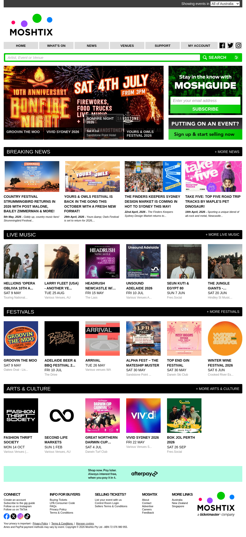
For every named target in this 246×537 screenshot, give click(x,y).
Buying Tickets (58, 499)
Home (21, 46)
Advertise (147, 506)
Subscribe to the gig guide (19, 503)
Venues (127, 46)
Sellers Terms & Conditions (111, 506)
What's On (56, 46)
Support (162, 46)
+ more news (227, 152)
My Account (199, 46)
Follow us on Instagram (18, 506)
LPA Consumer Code (62, 503)
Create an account (15, 499)
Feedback (148, 512)
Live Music (21, 234)
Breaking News (28, 151)
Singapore (178, 506)
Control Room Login (107, 503)
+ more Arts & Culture (217, 389)
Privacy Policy (58, 509)
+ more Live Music (222, 234)
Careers (147, 509)
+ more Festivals (223, 312)
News (92, 46)
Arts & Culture (29, 388)
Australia (177, 499)
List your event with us (108, 499)
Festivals (20, 312)
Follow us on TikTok (15, 509)
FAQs (53, 506)
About (145, 499)
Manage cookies (85, 523)
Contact (146, 503)
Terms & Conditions (61, 512)
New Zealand (180, 503)
